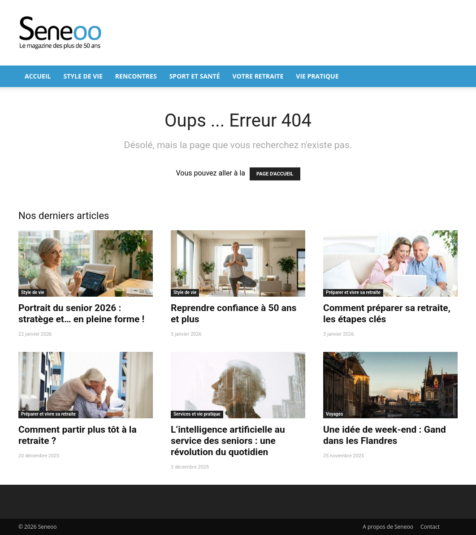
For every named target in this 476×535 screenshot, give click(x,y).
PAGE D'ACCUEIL (275, 174)
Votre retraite (258, 76)
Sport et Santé (194, 76)
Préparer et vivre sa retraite (353, 292)
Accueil (38, 76)
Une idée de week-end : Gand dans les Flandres (384, 435)
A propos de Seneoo (388, 527)
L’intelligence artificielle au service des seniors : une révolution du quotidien (228, 440)
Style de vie (82, 76)
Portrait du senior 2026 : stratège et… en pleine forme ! (81, 314)
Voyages (334, 414)
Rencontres (136, 76)
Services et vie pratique (197, 414)
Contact (430, 527)
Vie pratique (317, 76)
